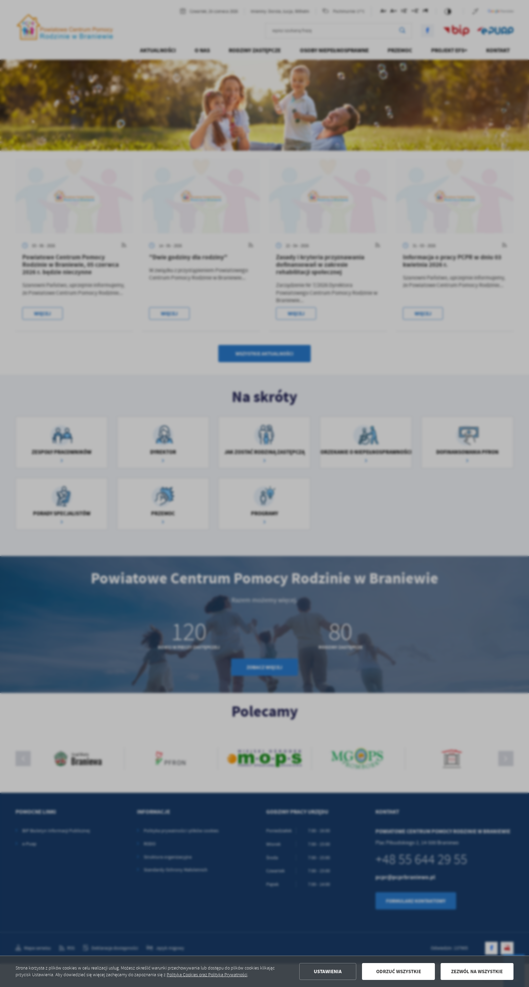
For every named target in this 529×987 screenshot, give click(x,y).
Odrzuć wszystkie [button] (398, 971)
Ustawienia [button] (328, 971)
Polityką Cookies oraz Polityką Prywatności (207, 975)
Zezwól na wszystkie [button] (477, 971)
